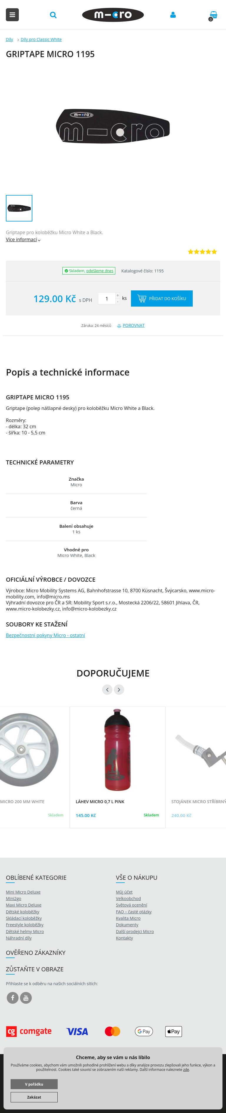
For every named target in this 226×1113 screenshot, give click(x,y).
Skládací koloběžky (24, 918)
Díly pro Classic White (41, 39)
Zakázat (34, 1097)
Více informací (23, 239)
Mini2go (13, 898)
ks (112, 298)
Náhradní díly (18, 938)
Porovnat (130, 325)
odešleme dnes (99, 270)
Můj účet (124, 892)
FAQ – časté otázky (134, 911)
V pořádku (34, 1084)
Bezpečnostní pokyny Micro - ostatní (45, 635)
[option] (117, 775)
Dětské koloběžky (22, 911)
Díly (9, 39)
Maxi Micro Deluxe (23, 905)
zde (186, 1069)
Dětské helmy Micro (25, 931)
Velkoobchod (128, 898)
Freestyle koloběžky (24, 924)
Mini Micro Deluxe (23, 892)
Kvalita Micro (128, 918)
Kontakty (124, 938)
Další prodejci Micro (135, 931)
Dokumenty (127, 924)
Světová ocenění (131, 905)
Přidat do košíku (161, 298)
